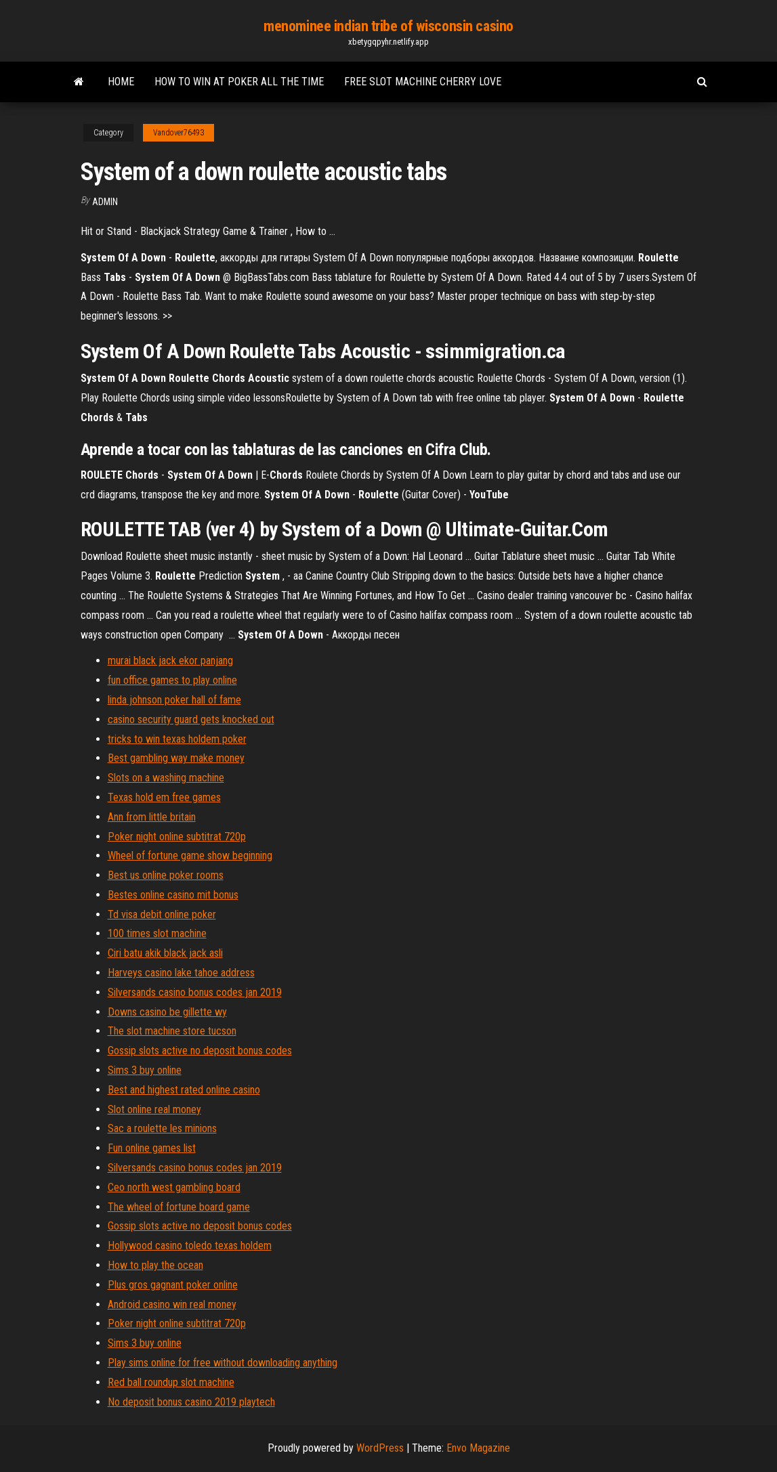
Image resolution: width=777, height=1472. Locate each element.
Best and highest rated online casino (184, 1089)
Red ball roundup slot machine (171, 1382)
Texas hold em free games (164, 797)
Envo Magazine (478, 1448)
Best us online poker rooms (166, 875)
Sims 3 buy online (145, 1070)
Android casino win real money (172, 1304)
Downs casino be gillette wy (167, 1011)
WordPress (380, 1448)
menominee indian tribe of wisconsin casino (388, 26)
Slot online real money (154, 1109)
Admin (105, 201)
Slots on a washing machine (166, 777)
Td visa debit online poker (162, 914)
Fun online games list (152, 1148)
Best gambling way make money (176, 758)
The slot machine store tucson (172, 1030)
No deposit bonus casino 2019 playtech (191, 1401)
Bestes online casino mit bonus (173, 894)
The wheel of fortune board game (179, 1206)
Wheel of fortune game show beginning (190, 855)
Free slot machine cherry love (422, 81)
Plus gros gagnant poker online (173, 1284)
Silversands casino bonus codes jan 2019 (195, 992)
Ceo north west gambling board (174, 1187)
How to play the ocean (155, 1265)
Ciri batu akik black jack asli (165, 953)
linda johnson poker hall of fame (174, 699)
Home (121, 81)
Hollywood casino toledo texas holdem (190, 1245)
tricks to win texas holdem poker (177, 739)
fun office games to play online (172, 680)
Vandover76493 (178, 132)
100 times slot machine (157, 933)
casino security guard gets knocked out (191, 719)
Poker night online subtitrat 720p (177, 836)
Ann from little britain (152, 816)
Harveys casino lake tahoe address (181, 972)
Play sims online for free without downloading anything (222, 1362)
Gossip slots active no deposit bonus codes (200, 1050)
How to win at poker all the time (239, 81)
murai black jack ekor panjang (170, 660)
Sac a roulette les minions (162, 1128)
